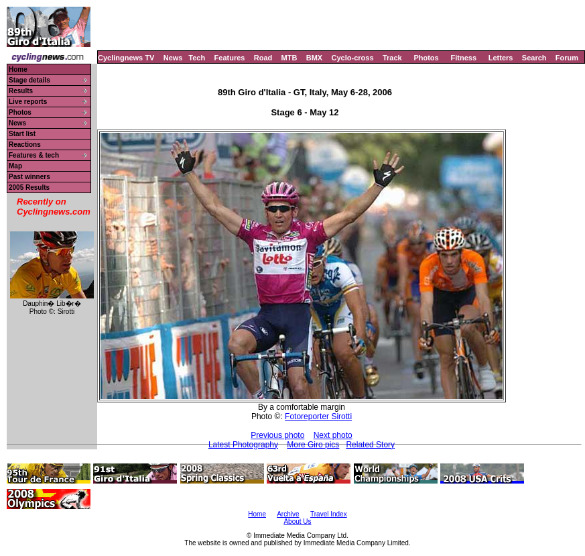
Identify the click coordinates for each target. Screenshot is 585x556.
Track (392, 58)
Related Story (370, 444)
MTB (289, 58)
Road (263, 58)
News (173, 58)
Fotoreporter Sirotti (318, 416)
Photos (425, 58)
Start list (22, 133)
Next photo (333, 435)
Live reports (28, 101)
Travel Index (328, 514)
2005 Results (29, 187)
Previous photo (277, 435)
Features (229, 58)
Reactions (25, 144)
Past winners (29, 176)
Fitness (463, 58)
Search (534, 58)
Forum (567, 58)
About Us (297, 521)
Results (21, 91)
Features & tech (34, 155)
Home (18, 69)
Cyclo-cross (353, 58)
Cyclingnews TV (126, 58)
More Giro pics (313, 444)
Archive (288, 514)
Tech (196, 58)
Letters (501, 58)
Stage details (29, 80)
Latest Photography (243, 444)
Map (15, 166)
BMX (314, 58)
